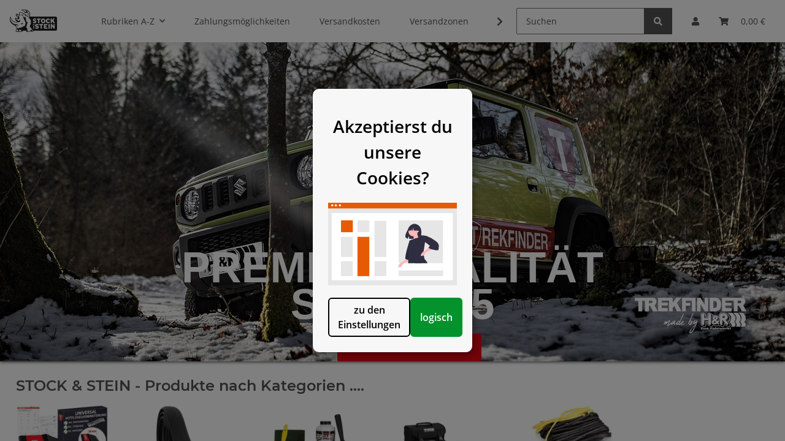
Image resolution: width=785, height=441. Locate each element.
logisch (455, 342)
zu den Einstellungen (329, 342)
